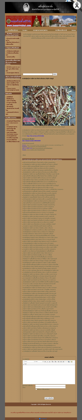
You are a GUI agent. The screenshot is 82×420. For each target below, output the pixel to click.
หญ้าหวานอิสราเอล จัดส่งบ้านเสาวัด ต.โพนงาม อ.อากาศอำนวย (39, 280)
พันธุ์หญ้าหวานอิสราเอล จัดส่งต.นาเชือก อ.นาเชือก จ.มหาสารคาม (40, 274)
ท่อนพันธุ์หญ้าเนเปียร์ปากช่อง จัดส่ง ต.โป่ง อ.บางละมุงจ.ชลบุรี (39, 239)
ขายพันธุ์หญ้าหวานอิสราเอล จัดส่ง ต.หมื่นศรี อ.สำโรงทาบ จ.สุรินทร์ (40, 164)
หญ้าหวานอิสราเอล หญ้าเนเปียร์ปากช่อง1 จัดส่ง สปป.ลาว (37, 253)
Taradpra (24, 30)
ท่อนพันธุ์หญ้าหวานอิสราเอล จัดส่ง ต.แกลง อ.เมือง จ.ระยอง (38, 187)
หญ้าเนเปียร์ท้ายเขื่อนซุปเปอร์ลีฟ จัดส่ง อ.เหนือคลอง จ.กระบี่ (38, 318)
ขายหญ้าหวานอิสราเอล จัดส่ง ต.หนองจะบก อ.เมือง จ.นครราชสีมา (40, 247)
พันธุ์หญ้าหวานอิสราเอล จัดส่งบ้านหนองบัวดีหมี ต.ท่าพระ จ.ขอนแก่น (40, 324)
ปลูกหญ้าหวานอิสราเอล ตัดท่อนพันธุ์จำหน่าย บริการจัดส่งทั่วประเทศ (40, 245)
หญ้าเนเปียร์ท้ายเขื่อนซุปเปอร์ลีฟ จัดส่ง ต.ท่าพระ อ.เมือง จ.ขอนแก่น (40, 326)
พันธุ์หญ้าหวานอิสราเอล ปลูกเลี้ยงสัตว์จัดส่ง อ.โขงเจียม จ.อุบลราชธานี (41, 174)
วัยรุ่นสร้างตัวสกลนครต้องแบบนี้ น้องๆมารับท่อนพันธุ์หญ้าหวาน (39, 345)
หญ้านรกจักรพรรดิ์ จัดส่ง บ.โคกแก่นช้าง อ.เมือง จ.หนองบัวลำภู (39, 162)
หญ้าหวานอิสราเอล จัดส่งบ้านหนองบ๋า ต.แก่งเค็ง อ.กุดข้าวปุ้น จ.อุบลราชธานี (42, 349)
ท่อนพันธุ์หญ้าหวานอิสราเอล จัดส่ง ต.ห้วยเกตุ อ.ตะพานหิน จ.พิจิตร (40, 172)
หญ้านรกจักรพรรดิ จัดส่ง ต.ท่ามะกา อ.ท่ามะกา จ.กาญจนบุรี (38, 212)
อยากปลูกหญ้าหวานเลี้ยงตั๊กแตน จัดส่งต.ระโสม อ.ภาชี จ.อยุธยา (39, 278)
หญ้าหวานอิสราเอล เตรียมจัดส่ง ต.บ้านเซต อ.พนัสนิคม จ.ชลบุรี (39, 224)
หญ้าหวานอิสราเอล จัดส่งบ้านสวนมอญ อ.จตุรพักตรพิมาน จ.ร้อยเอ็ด (40, 170)
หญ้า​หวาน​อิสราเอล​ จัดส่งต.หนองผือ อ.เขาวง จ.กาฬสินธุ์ (37, 255)
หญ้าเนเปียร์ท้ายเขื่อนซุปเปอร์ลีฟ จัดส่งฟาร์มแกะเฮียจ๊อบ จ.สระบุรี (40, 176)
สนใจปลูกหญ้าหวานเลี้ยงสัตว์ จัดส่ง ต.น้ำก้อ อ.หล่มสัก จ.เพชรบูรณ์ (40, 191)
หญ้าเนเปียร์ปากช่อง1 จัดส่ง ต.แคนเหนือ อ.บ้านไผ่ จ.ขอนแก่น (39, 179)
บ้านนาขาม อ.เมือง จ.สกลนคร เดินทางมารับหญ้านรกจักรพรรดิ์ (39, 283)
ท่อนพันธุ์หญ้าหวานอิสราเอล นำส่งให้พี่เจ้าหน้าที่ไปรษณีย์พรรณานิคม (41, 282)
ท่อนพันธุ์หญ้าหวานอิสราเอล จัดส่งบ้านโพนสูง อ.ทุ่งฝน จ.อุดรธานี (39, 268)
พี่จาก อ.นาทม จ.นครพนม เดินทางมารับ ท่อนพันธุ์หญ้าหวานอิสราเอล (40, 270)
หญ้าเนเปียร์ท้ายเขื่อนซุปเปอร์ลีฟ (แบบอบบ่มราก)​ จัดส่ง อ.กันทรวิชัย (40, 264)
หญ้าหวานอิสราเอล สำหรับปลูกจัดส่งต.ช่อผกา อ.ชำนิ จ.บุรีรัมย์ (39, 297)
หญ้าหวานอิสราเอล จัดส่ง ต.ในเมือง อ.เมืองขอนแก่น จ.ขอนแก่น (39, 328)
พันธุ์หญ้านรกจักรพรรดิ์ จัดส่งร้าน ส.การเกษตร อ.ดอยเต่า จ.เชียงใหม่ (40, 343)
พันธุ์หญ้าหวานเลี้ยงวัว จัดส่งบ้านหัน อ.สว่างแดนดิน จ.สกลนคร (39, 314)
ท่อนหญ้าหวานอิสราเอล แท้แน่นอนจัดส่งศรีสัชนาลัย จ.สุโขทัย (39, 235)
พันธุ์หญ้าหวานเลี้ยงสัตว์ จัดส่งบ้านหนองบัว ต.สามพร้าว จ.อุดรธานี (40, 303)
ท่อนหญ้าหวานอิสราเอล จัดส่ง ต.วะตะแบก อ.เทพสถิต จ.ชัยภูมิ (39, 330)
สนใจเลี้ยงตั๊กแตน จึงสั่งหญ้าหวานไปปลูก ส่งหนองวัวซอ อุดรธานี (39, 276)
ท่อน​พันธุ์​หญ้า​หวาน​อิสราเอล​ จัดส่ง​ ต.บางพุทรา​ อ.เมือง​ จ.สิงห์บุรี (39, 262)
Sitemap (74, 30)
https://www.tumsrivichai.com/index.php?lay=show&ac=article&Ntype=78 (45, 145)
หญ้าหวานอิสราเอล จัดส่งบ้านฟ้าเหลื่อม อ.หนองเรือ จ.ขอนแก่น (39, 335)
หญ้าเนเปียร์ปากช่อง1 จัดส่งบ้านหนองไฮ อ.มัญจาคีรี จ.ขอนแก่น (39, 320)
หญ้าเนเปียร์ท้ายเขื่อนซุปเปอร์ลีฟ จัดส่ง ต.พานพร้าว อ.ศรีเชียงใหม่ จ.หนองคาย (43, 189)
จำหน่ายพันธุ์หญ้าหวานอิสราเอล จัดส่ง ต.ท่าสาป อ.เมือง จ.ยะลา (39, 201)
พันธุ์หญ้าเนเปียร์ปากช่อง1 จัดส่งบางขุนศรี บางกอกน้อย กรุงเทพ (39, 301)
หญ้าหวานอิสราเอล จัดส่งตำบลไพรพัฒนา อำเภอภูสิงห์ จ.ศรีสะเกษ (40, 322)
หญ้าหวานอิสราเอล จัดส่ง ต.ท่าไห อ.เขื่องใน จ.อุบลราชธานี (38, 308)
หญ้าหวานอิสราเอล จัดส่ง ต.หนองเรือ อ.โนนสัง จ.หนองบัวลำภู (39, 204)
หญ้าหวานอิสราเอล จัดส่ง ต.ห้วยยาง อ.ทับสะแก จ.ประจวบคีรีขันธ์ (40, 210)
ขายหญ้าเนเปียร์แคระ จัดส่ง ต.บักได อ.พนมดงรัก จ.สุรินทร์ (38, 233)
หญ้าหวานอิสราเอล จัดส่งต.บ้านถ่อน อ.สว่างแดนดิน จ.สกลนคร (39, 218)
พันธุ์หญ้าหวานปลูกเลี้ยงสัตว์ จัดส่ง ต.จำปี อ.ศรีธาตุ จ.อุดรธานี (39, 197)
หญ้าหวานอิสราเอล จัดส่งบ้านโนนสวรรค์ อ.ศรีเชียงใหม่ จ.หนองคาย (40, 337)
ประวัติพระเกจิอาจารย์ (61, 30)
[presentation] (47, 393)
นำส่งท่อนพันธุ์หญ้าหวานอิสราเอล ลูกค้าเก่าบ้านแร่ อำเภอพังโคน (39, 295)
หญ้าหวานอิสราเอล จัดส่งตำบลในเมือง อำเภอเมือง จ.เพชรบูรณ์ (39, 220)
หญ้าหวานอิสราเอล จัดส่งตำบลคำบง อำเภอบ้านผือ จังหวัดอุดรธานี (40, 305)
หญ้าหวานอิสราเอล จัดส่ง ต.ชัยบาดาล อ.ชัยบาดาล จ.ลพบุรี (38, 222)
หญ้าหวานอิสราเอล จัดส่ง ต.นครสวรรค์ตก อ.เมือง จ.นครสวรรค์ (39, 291)
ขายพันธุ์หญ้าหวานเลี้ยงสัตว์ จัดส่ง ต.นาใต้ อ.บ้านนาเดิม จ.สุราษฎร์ (40, 351)
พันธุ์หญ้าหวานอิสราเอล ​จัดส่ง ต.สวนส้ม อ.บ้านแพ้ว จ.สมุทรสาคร (39, 214)
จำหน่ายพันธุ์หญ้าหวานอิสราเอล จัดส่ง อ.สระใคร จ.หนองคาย (38, 168)
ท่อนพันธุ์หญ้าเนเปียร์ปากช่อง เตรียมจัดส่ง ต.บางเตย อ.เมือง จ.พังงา (40, 237)
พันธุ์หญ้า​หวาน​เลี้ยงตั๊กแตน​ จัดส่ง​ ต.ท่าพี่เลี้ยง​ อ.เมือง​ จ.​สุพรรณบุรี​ (40, 258)
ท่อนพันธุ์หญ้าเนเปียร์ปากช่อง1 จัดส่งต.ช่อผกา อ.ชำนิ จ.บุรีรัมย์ (39, 299)
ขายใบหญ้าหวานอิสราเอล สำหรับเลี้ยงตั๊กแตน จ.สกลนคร (37, 256)
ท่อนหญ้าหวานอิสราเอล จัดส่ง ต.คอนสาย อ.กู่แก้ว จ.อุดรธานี (38, 216)
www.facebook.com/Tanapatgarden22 (37, 146)
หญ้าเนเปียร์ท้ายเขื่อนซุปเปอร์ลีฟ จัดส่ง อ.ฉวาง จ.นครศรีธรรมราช (40, 181)
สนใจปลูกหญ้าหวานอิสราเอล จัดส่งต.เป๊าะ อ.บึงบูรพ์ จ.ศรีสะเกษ (39, 332)
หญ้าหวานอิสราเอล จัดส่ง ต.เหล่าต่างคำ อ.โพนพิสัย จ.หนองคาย (39, 289)
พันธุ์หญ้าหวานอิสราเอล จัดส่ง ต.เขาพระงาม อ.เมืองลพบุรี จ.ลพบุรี (40, 334)
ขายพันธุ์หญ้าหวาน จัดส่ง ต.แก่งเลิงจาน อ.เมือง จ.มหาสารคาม (39, 230)
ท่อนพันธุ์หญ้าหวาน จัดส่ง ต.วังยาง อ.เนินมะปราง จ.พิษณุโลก (38, 231)
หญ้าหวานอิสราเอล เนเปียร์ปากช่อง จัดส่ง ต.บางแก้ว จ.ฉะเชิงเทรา (40, 241)
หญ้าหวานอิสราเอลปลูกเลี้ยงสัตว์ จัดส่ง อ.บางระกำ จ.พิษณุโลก (39, 166)
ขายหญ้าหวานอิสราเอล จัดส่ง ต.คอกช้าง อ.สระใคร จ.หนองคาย (39, 249)
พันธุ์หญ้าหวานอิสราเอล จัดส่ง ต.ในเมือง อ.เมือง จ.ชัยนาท (38, 228)
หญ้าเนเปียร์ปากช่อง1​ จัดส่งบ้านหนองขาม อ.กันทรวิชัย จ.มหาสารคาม (41, 266)
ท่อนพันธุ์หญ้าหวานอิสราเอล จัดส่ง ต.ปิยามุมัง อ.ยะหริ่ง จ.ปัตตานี (39, 193)
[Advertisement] (49, 44)
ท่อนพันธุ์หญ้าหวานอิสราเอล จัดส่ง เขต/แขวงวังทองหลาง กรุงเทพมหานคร (42, 347)
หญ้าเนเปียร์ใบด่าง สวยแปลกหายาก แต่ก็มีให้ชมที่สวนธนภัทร (39, 203)
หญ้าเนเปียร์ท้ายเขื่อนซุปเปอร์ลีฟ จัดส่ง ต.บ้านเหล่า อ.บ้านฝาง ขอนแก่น (41, 316)
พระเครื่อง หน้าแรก (13, 30)
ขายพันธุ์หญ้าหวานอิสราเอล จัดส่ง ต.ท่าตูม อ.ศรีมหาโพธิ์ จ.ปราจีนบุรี (41, 185)
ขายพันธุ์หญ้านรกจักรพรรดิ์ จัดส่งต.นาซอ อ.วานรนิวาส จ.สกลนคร (40, 272)
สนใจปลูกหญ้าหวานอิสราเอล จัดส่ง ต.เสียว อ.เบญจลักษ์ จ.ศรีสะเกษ (40, 199)
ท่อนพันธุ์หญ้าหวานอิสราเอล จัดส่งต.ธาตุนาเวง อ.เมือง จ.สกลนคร (40, 287)
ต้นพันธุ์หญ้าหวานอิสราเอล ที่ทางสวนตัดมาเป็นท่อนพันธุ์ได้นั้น (39, 195)
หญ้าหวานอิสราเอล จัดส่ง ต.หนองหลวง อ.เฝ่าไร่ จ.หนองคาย (38, 206)
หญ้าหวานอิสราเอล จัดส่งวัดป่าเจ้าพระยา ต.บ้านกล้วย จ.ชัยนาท (39, 339)
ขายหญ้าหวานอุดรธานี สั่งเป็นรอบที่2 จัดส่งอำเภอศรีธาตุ (37, 226)
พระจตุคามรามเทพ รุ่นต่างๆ (40, 30)
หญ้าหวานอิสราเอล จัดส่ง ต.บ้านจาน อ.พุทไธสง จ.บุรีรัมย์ (37, 208)
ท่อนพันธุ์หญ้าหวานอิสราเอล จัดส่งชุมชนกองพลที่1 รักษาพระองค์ (39, 293)
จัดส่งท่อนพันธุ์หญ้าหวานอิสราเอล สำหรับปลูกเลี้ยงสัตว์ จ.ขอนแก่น (40, 310)
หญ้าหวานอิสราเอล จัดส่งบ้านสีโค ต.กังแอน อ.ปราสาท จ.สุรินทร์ (39, 177)
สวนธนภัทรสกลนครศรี (28, 143)
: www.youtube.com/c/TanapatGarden (33, 149)
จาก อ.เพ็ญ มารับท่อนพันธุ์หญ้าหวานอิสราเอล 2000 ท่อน (37, 285)
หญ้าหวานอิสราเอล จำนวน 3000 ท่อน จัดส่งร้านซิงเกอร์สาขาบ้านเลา (40, 341)
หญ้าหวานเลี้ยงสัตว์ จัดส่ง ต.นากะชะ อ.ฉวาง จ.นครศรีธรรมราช (39, 183)
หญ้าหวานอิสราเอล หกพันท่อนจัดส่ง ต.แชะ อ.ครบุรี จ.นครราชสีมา (40, 307)
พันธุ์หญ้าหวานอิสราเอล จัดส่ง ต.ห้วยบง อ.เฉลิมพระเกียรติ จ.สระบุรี (40, 312)
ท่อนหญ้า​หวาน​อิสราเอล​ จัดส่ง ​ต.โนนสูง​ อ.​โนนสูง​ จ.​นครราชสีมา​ (39, 260)
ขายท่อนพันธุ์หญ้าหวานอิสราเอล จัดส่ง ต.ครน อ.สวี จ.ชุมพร (38, 243)
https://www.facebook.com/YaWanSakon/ (42, 148)
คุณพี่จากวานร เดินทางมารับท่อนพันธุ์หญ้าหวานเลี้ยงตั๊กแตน (38, 251)
